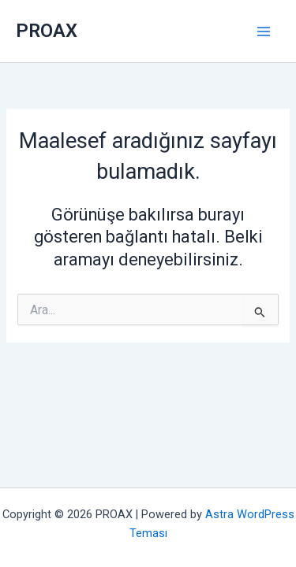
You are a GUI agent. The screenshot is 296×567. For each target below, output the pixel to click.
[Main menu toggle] (263, 31)
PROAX (46, 31)
